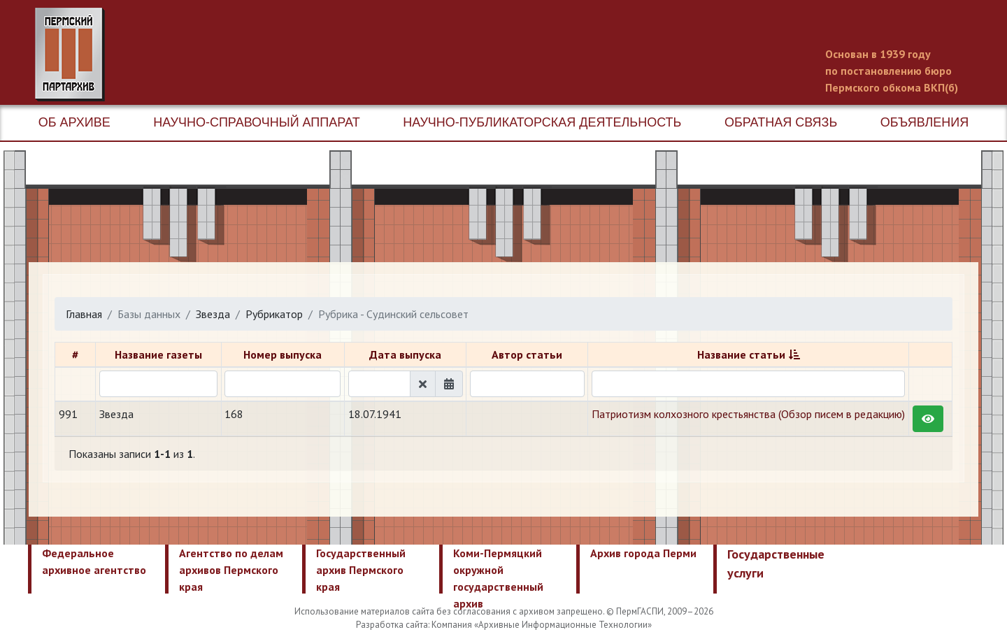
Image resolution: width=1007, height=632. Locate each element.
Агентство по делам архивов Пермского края (231, 570)
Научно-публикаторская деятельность (542, 122)
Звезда (213, 314)
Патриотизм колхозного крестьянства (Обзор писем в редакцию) (748, 414)
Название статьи (741, 354)
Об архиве (74, 122)
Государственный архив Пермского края (361, 570)
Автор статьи (527, 354)
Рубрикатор (274, 314)
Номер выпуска (282, 354)
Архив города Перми (643, 553)
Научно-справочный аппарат (256, 122)
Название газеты (158, 354)
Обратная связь (780, 122)
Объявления (924, 122)
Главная (84, 314)
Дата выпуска (405, 354)
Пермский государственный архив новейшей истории (297, 54)
